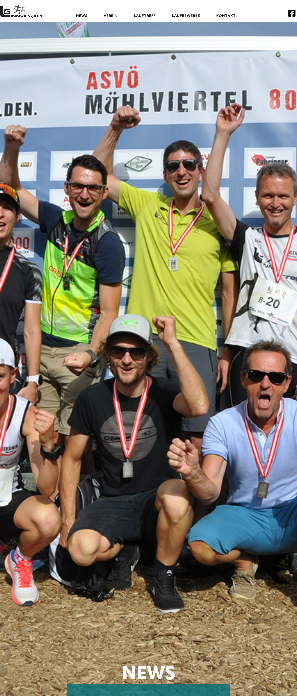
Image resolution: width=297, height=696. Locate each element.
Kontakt (226, 16)
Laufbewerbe (186, 16)
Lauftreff (145, 16)
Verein (111, 16)
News (81, 16)
